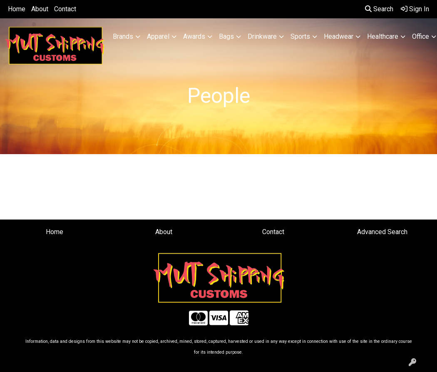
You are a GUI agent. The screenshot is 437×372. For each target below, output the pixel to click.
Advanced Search (382, 232)
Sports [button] (300, 36)
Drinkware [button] (262, 36)
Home (16, 9)
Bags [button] (226, 36)
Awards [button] (194, 36)
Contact (65, 9)
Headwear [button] (338, 36)
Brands (123, 36)
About (39, 9)
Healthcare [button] (382, 36)
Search (379, 9)
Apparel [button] (158, 36)
